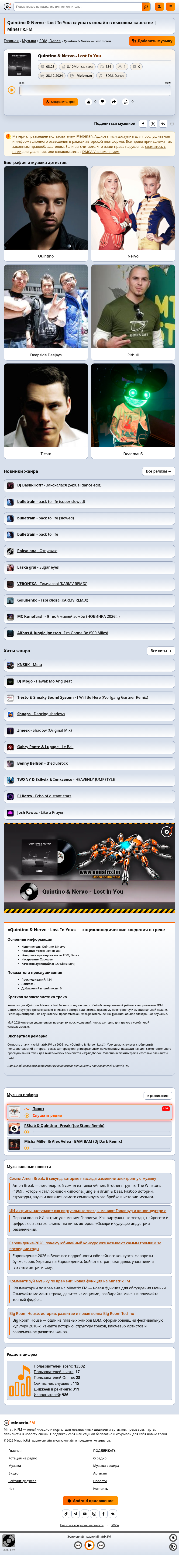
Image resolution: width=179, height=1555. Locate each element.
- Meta (29, 664)
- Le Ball (45, 746)
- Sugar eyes (38, 567)
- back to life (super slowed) (51, 501)
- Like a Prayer (40, 812)
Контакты (101, 1488)
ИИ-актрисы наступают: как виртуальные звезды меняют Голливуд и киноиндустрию (87, 1210)
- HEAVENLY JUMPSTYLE (66, 779)
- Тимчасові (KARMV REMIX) (52, 583)
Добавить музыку (152, 40)
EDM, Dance (50, 40)
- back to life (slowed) (45, 518)
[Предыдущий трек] (78, 1545)
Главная (11, 40)
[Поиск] (82, 6)
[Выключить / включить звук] (173, 1538)
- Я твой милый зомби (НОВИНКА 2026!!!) (68, 616)
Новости (100, 1481)
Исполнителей (47, 1394)
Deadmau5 (133, 453)
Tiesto (46, 453)
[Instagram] (94, 1514)
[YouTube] (85, 1514)
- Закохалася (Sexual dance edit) (59, 485)
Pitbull (133, 354)
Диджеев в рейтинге (52, 1389)
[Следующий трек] (101, 1545)
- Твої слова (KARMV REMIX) (52, 600)
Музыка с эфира (106, 1465)
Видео (13, 1473)
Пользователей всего (53, 1366)
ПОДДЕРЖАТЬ (104, 1450)
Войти (159, 6)
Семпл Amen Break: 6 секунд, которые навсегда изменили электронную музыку (82, 1178)
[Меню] (170, 7)
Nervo (133, 256)
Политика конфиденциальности (81, 1525)
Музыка (29, 40)
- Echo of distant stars (44, 795)
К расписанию (158, 1096)
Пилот (38, 1108)
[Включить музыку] (89, 1545)
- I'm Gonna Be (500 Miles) (62, 632)
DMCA (115, 1525)
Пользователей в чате (53, 1371)
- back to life (37, 534)
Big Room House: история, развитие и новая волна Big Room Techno (71, 1313)
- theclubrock (42, 763)
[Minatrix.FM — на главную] (7, 6)
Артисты (100, 1473)
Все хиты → (161, 650)
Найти (146, 7)
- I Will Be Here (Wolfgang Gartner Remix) (82, 697)
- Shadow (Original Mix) (44, 730)
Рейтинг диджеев (22, 1481)
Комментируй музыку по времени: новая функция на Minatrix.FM (69, 1281)
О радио (100, 1458)
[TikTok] (66, 1514)
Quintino (46, 256)
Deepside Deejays (46, 354)
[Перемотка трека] (101, 1132)
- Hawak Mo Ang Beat (44, 681)
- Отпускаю (37, 550)
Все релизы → (159, 471)
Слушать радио (47, 1115)
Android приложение (90, 1500)
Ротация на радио (22, 1458)
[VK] (113, 1514)
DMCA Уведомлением (101, 151)
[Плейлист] (173, 1547)
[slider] (95, 90)
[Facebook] (103, 1514)
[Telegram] (75, 1514)
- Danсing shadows (41, 713)
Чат (11, 1488)
